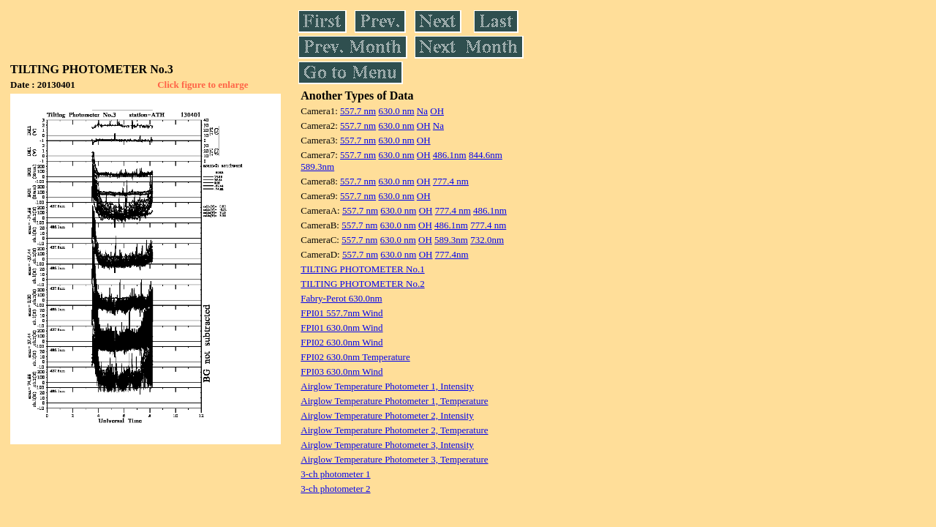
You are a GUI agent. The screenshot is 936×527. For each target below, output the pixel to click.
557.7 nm (358, 110)
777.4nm (452, 254)
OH (437, 110)
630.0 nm (396, 110)
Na (422, 110)
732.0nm (487, 239)
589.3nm (317, 166)
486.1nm (450, 154)
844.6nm (485, 154)
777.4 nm (451, 181)
